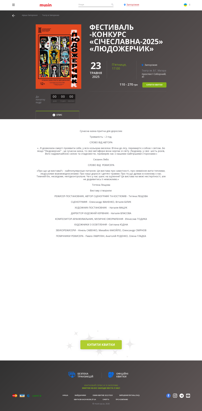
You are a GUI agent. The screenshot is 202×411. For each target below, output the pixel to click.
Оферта (106, 399)
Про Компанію (122, 399)
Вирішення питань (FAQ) (129, 395)
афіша (65, 395)
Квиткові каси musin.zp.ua (85, 399)
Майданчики (80, 395)
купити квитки (154, 84)
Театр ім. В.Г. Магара (154, 70)
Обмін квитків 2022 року (103, 395)
